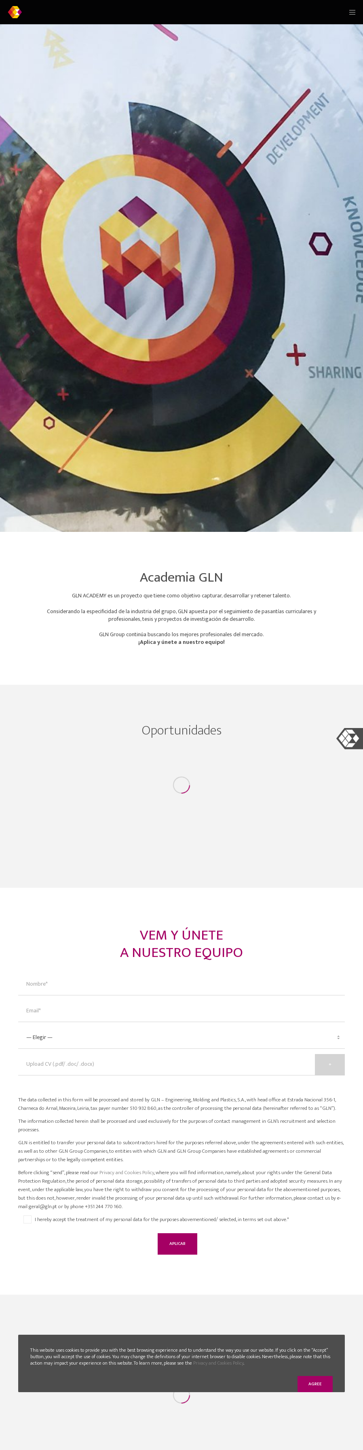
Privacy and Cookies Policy (126, 1172)
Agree (315, 1384)
